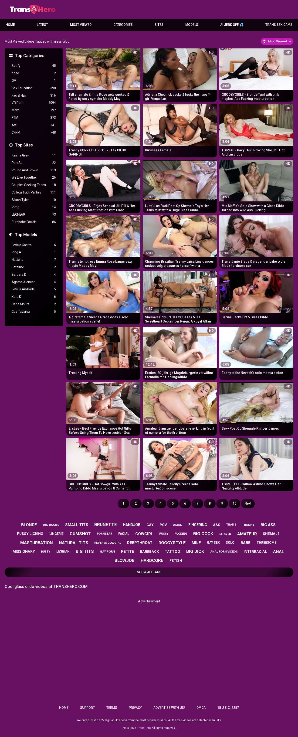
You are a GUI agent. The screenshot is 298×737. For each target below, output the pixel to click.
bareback (149, 552)
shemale (271, 534)
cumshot (80, 533)
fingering (197, 525)
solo (230, 542)
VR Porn (34, 103)
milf (196, 542)
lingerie (56, 534)
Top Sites (24, 145)
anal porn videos (224, 551)
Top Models (26, 234)
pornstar (104, 533)
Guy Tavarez (34, 312)
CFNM (34, 133)
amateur (247, 533)
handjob (131, 525)
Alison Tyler (34, 200)
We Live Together (34, 178)
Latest (42, 25)
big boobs (51, 524)
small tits (76, 524)
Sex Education (34, 88)
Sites (159, 25)
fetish (175, 560)
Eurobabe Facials (34, 222)
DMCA (201, 708)
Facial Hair (34, 96)
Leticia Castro (34, 245)
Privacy (135, 708)
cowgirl (144, 533)
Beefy (34, 66)
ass (216, 525)
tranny (248, 524)
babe (245, 542)
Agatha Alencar (34, 282)
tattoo (172, 551)
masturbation (36, 542)
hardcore (152, 560)
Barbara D (34, 275)
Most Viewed (80, 25)
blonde (29, 524)
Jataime (34, 267)
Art (34, 125)
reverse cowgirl (107, 542)
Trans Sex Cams (278, 25)
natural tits (73, 542)
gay (150, 525)
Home (10, 25)
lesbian (63, 551)
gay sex (213, 542)
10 (234, 503)
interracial (255, 552)
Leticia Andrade (34, 289)
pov (163, 525)
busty (45, 551)
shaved (225, 534)
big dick (195, 551)
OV (34, 81)
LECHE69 (34, 215)
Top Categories (29, 55)
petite (127, 551)
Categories (123, 25)
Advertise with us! (169, 708)
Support (87, 708)
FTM (34, 118)
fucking (181, 533)
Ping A (34, 252)
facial (123, 534)
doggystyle (172, 542)
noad (34, 73)
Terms (111, 708)
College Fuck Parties (34, 192)
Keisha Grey (34, 155)
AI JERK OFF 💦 (232, 25)
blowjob (125, 560)
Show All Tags (149, 572)
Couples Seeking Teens (34, 185)
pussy (164, 533)
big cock (203, 533)
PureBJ (34, 163)
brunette (105, 524)
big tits (85, 551)
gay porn (107, 551)
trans (231, 524)
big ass (268, 524)
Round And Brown (34, 170)
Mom (34, 110)
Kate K (34, 297)
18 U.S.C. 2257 (228, 708)
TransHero (144, 728)
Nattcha (34, 260)
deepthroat (139, 542)
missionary (24, 551)
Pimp (34, 207)
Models (191, 25)
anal (278, 551)
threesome (266, 542)
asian (177, 524)
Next (247, 503)
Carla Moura (34, 304)
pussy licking (30, 534)
